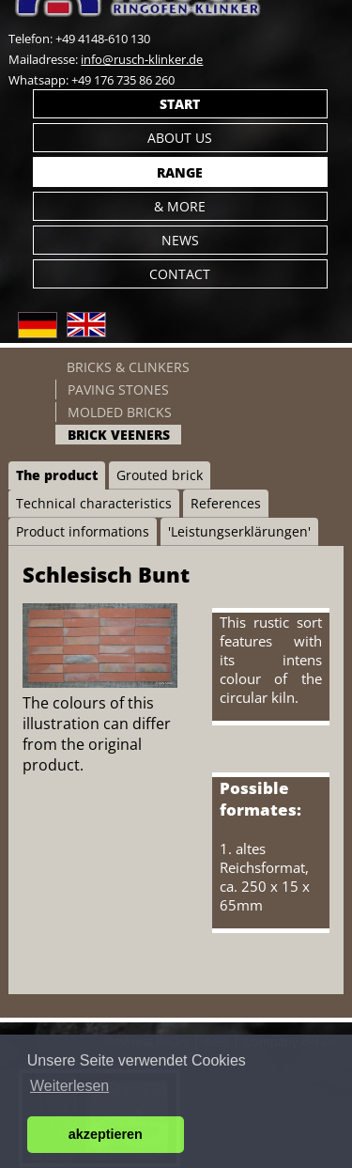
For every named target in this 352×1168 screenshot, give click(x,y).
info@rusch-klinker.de (142, 59)
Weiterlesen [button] (69, 1086)
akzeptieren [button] (106, 1134)
